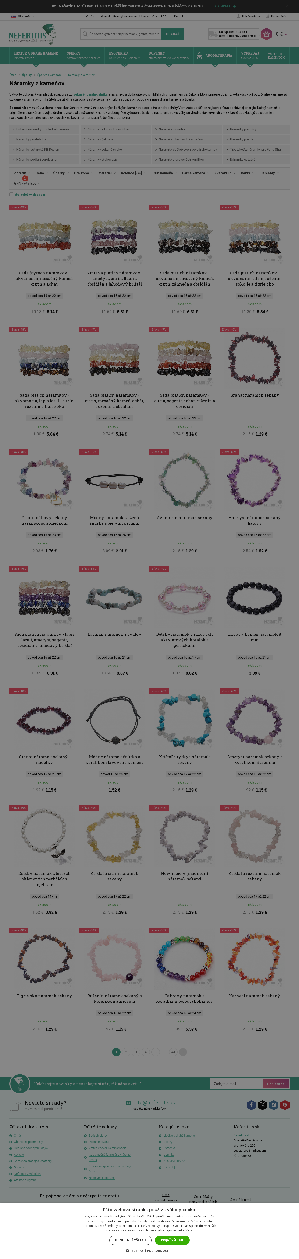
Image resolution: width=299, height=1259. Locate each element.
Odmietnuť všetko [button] (130, 1240)
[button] (149, 1250)
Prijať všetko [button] (172, 1240)
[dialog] (149, 629)
